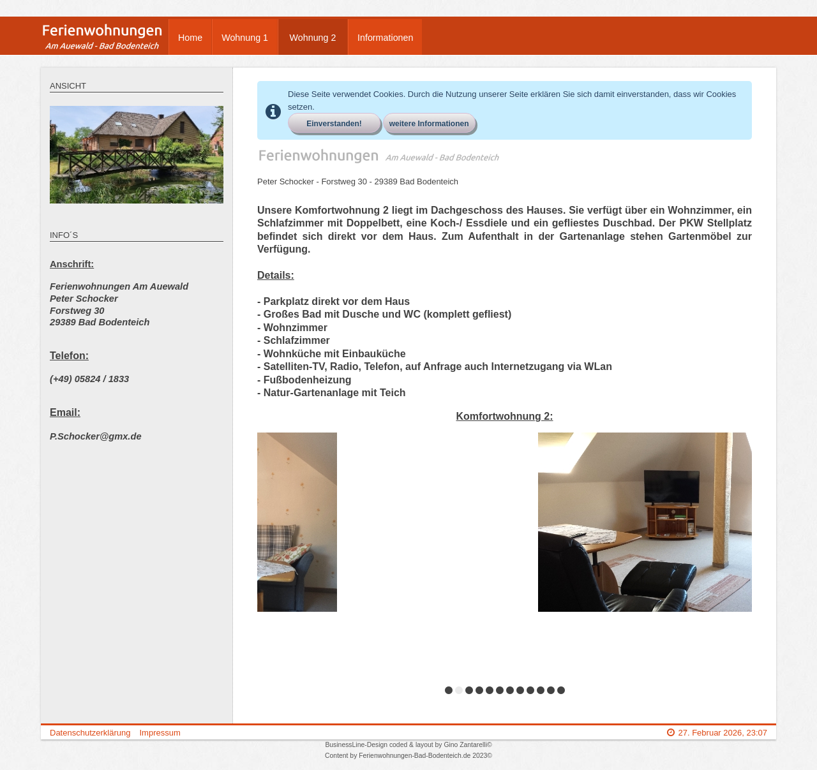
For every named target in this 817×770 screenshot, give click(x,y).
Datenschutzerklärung (90, 732)
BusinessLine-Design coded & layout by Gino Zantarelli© (408, 744)
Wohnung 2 (313, 38)
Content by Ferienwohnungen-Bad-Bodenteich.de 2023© (408, 755)
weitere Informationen (429, 123)
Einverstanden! (334, 123)
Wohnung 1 (244, 38)
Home (190, 38)
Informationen (385, 38)
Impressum (159, 732)
